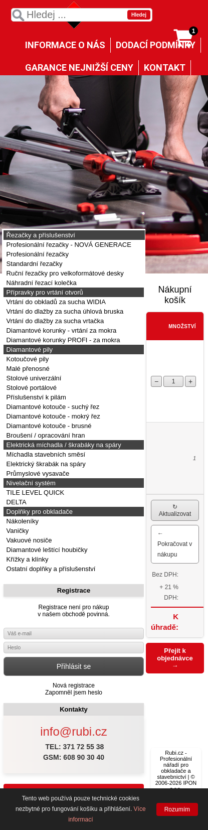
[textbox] (81, 15)
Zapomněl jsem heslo (73, 692)
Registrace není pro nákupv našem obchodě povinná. (73, 611)
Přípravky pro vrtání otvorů (44, 292)
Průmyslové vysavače (37, 473)
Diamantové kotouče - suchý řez (52, 406)
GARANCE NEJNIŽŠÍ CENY (79, 67)
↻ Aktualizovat (175, 510)
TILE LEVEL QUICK (34, 492)
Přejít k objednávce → (175, 658)
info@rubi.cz (73, 731)
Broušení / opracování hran (45, 435)
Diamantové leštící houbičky (46, 550)
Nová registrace (74, 685)
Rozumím (177, 809)
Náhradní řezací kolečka (41, 283)
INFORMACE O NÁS (65, 45)
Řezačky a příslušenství (40, 235)
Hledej (138, 15)
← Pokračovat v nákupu (174, 544)
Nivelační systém (30, 483)
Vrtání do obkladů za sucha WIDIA (55, 302)
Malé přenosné (27, 368)
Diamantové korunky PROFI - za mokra (62, 340)
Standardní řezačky (34, 263)
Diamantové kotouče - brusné (48, 426)
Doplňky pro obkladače (39, 511)
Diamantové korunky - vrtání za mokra (60, 330)
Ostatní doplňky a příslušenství (50, 569)
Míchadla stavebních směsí (45, 454)
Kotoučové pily (27, 359)
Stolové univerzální (33, 378)
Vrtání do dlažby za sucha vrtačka (54, 321)
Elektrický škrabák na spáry (45, 464)
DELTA (16, 502)
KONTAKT (164, 67)
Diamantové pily (29, 349)
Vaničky (17, 530)
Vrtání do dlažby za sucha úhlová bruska (64, 311)
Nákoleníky (22, 521)
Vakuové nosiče (28, 540)
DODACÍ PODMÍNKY (155, 45)
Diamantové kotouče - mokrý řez (52, 416)
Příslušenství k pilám (35, 397)
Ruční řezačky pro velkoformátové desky (64, 273)
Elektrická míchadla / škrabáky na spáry (63, 445)
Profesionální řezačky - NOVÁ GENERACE (68, 244)
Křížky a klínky (26, 559)
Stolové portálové (31, 387)
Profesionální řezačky (37, 254)
